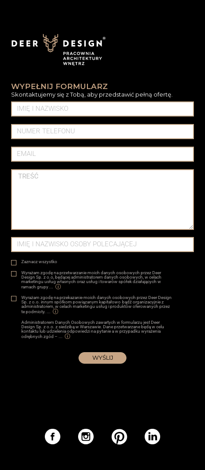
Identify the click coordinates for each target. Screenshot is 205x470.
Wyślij (102, 357)
